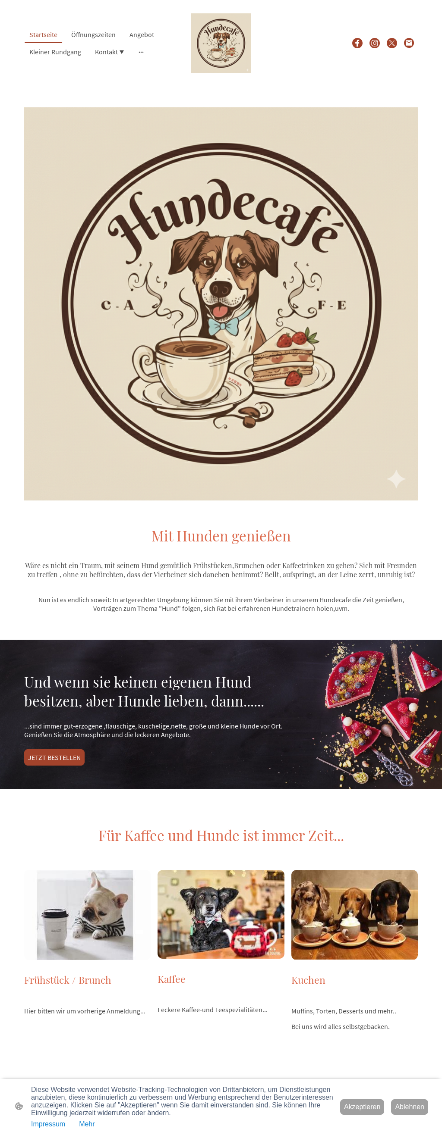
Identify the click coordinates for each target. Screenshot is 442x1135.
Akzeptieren (362, 1106)
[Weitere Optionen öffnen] (141, 52)
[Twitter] (392, 43)
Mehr (87, 1124)
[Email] (409, 43)
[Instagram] (374, 43)
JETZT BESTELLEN (54, 757)
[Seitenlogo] (221, 43)
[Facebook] (357, 43)
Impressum (48, 1124)
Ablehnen (409, 1106)
